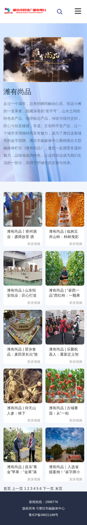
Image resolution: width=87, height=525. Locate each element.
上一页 (17, 489)
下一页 (48, 489)
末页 (58, 489)
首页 (7, 489)
